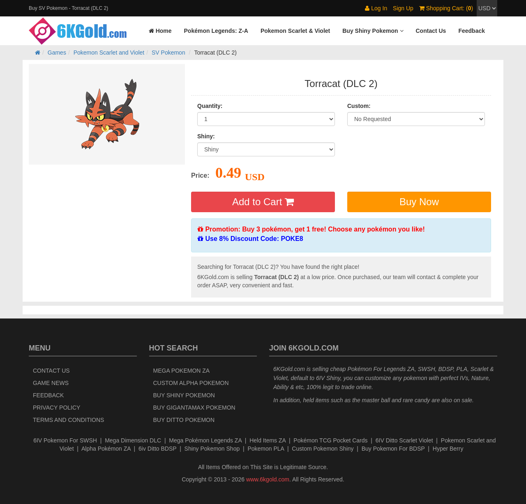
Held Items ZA (267, 440)
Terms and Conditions (68, 420)
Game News (51, 383)
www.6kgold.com (267, 479)
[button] (372, 31)
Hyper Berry (448, 448)
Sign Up (403, 8)
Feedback (48, 395)
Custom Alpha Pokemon (191, 383)
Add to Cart (263, 201)
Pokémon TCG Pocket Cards (330, 440)
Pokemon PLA (265, 448)
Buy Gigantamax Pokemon (194, 407)
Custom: (359, 106)
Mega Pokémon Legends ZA (205, 440)
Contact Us (51, 370)
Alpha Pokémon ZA (106, 448)
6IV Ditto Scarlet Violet (404, 440)
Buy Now (419, 201)
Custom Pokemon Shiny (322, 448)
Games (57, 52)
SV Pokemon (168, 52)
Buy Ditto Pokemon (184, 420)
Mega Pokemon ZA (181, 370)
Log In (376, 8)
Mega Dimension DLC (133, 440)
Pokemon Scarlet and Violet (109, 52)
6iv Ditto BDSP (157, 448)
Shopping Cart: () (446, 8)
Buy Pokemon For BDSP (393, 448)
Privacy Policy (56, 407)
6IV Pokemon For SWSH (65, 440)
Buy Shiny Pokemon (184, 395)
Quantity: (209, 106)
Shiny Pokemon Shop (212, 448)
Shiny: (206, 136)
